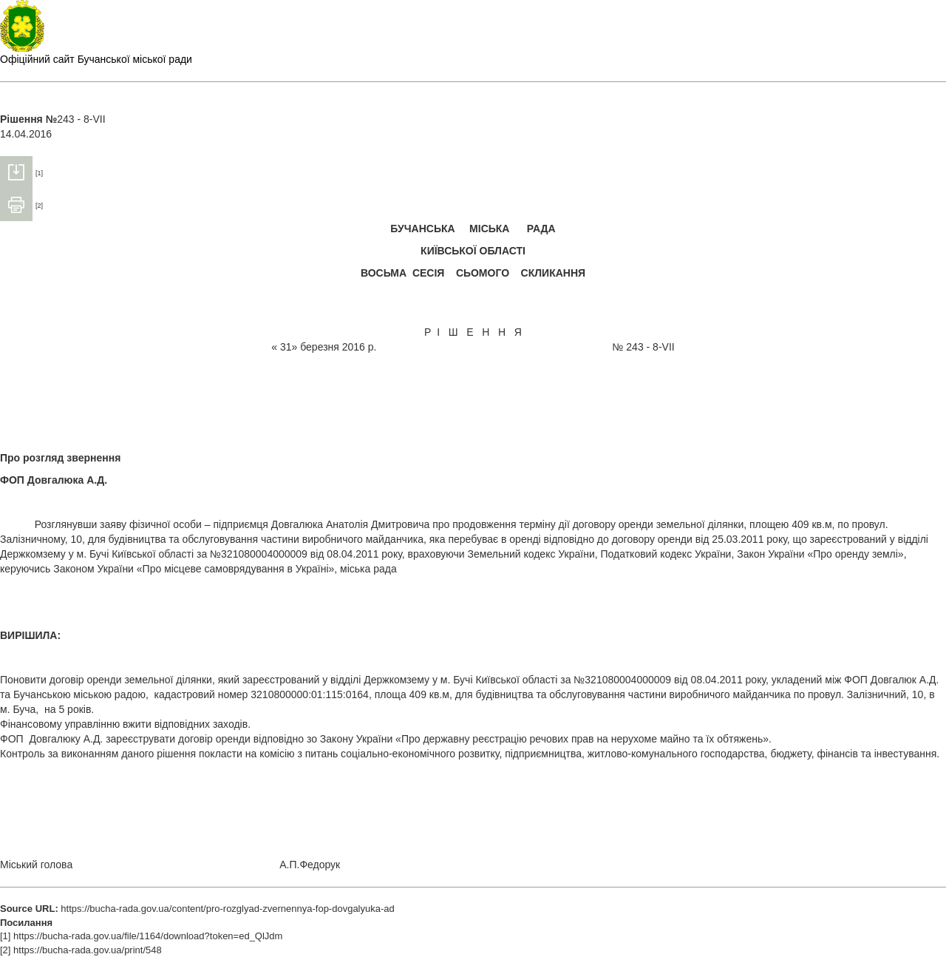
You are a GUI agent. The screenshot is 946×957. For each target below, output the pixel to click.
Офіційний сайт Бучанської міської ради (96, 59)
